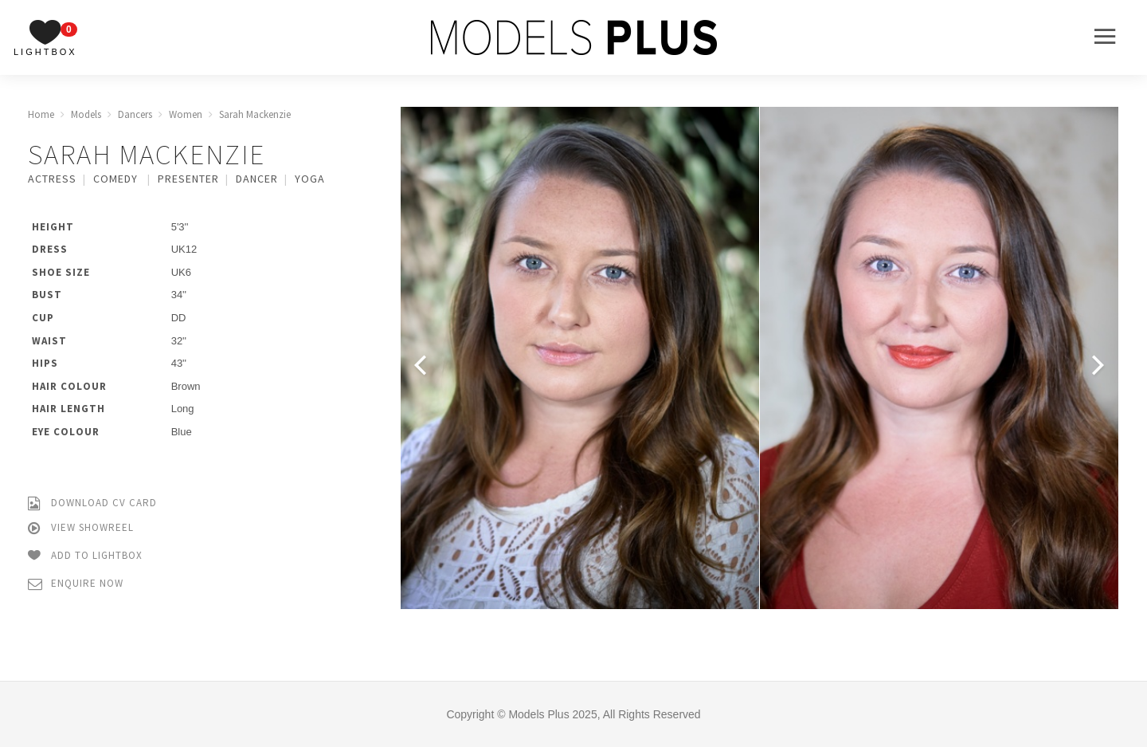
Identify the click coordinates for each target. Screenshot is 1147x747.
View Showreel (81, 528)
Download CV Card (92, 503)
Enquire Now (75, 584)
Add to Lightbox (85, 556)
